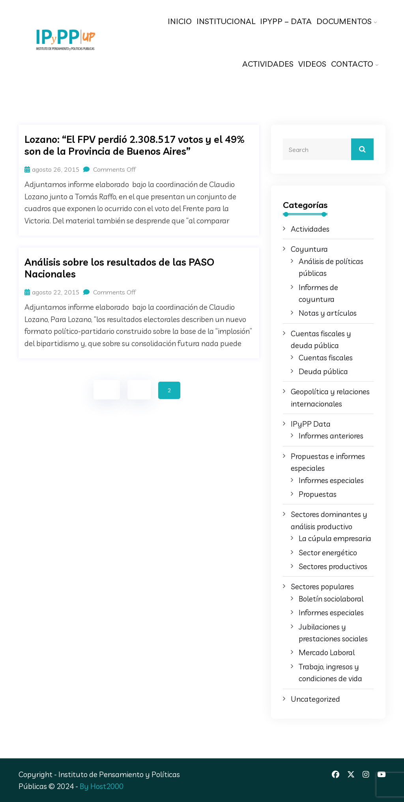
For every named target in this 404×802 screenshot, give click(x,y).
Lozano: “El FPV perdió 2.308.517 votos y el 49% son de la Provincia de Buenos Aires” (134, 145)
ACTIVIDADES (268, 64)
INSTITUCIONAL (225, 21)
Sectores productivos (333, 566)
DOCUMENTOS (344, 21)
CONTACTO (352, 64)
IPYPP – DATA (286, 21)
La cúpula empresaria (335, 538)
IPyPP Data (311, 424)
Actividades (310, 229)
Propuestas (318, 494)
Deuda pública (323, 371)
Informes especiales (331, 480)
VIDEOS (312, 64)
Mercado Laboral (327, 652)
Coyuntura (309, 249)
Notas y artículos (328, 313)
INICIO (180, 21)
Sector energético (328, 552)
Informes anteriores (331, 435)
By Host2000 (101, 786)
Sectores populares (322, 586)
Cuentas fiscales (326, 357)
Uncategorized (315, 699)
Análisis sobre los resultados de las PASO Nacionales (119, 268)
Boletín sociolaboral (331, 598)
